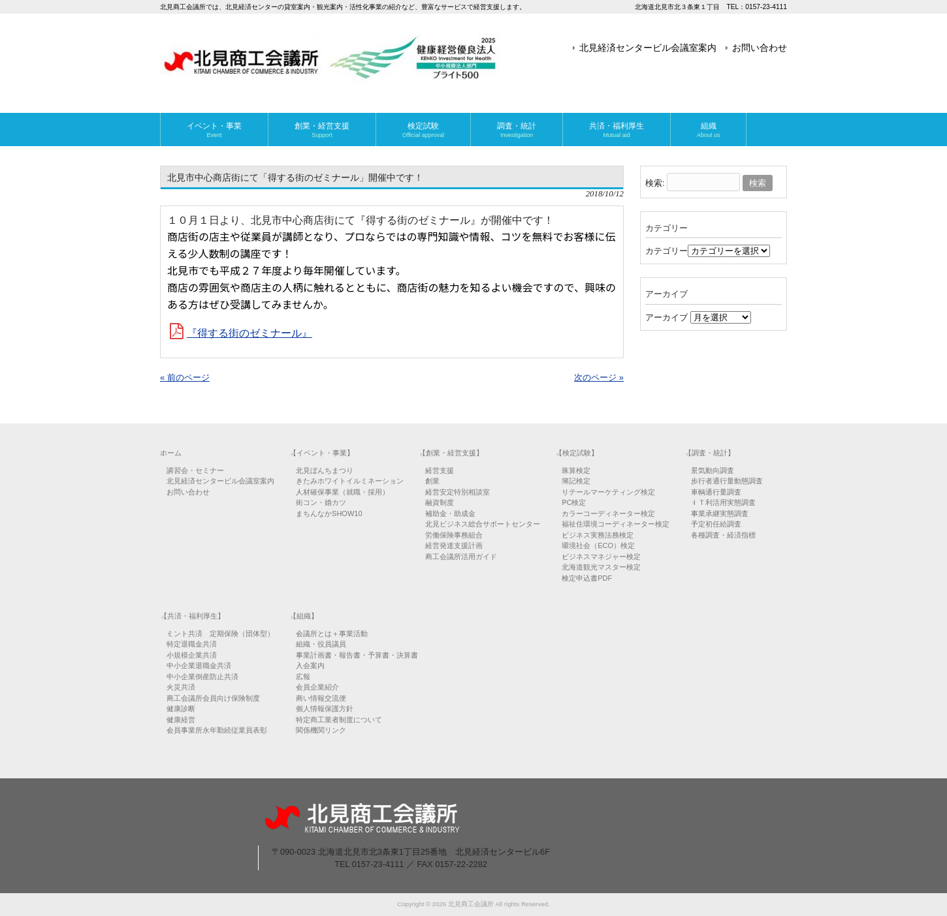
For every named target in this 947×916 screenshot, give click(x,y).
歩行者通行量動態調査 (727, 481)
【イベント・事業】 (321, 453)
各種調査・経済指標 (723, 535)
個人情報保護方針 (324, 708)
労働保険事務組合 (454, 535)
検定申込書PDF (587, 578)
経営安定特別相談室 (457, 492)
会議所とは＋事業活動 (332, 633)
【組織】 (303, 616)
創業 (432, 481)
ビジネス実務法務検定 (598, 535)
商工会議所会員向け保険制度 (213, 698)
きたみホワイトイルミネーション (350, 481)
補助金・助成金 (450, 513)
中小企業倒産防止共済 (202, 676)
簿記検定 (576, 481)
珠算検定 (576, 470)
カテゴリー (666, 251)
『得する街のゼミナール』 (249, 333)
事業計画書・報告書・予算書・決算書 (357, 655)
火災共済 (181, 687)
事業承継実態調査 (719, 513)
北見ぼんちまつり (324, 470)
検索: (655, 183)
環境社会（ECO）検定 (598, 545)
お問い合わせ (759, 47)
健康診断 (181, 708)
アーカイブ (666, 317)
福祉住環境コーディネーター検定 (615, 524)
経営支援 (439, 470)
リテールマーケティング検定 (608, 492)
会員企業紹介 (317, 687)
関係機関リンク (321, 730)
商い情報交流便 (321, 698)
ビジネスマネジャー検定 (601, 556)
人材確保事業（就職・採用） (342, 492)
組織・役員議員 (321, 644)
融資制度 (439, 502)
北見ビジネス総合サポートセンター (482, 524)
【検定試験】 (576, 453)
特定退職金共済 (192, 644)
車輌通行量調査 (716, 492)
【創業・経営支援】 (451, 453)
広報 (303, 676)
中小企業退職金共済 (199, 665)
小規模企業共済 (192, 655)
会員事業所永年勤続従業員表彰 (217, 730)
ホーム (171, 453)
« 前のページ (185, 377)
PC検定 (574, 502)
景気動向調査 (712, 470)
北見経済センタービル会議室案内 (647, 47)
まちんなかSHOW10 (329, 513)
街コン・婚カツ (321, 502)
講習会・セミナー (195, 470)
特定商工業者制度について (339, 720)
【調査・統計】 (709, 453)
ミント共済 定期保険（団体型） (220, 633)
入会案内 (310, 665)
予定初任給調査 (716, 524)
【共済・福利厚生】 (192, 616)
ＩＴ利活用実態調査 (723, 502)
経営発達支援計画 (454, 545)
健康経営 (181, 720)
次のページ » (599, 377)
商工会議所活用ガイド (461, 556)
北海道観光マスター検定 (601, 567)
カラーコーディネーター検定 (608, 513)
